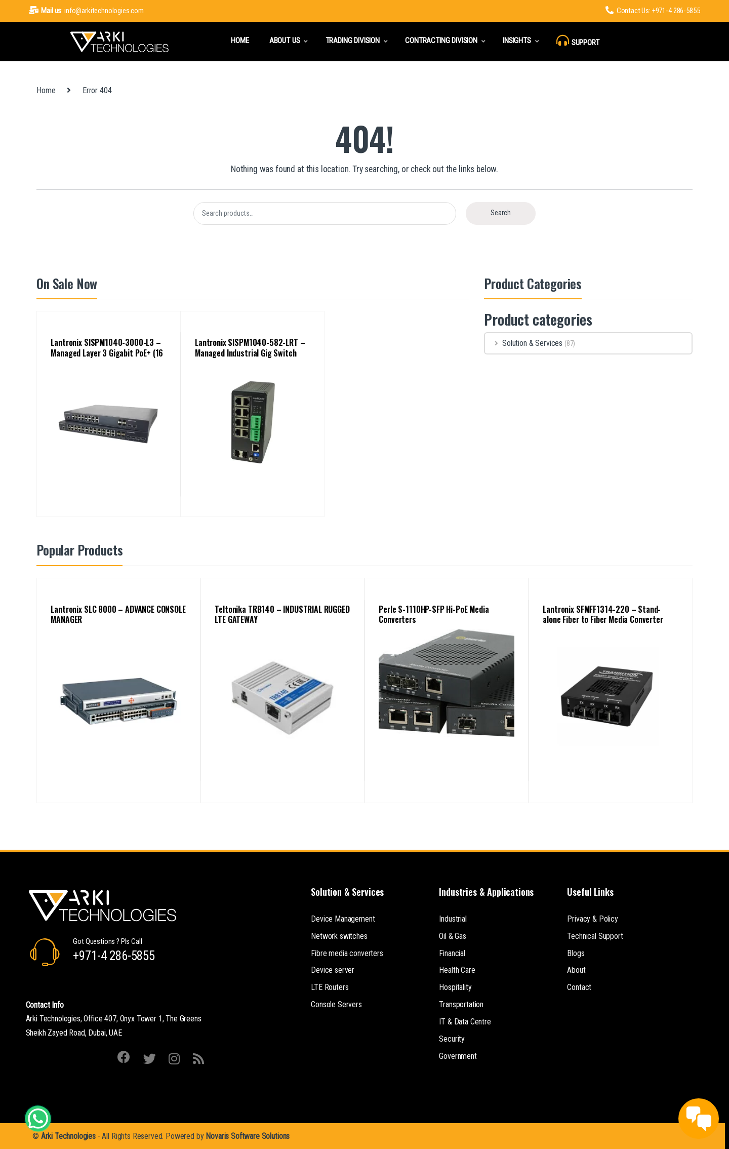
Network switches (339, 936)
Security (452, 1039)
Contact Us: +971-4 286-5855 (652, 10)
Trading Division (353, 40)
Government (457, 1056)
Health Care (457, 970)
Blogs (575, 953)
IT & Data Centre (465, 1021)
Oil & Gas (452, 936)
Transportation (461, 1004)
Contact (579, 987)
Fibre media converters (347, 953)
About (576, 970)
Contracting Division (441, 40)
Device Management (343, 919)
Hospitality (455, 987)
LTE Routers (329, 987)
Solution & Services (523, 343)
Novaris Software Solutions (248, 1136)
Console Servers (336, 1004)
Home (240, 40)
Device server (332, 970)
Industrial (452, 919)
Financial (452, 953)
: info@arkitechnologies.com (86, 10)
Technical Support (595, 936)
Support (577, 40)
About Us (284, 40)
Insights (517, 40)
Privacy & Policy (592, 919)
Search (501, 213)
